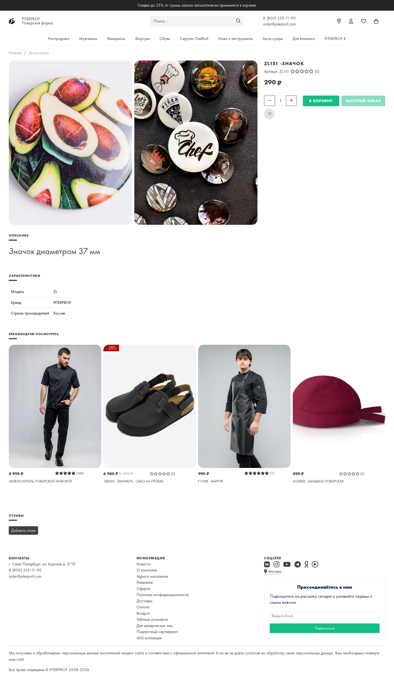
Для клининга (303, 38)
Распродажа (58, 38)
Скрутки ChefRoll (194, 38)
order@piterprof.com (279, 24)
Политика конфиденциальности (163, 594)
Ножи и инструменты (235, 38)
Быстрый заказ (363, 100)
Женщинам (116, 38)
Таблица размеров (152, 619)
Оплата (143, 607)
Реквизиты (145, 582)
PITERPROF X (335, 38)
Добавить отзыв (23, 530)
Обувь (165, 38)
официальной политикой (193, 653)
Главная (15, 53)
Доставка (144, 601)
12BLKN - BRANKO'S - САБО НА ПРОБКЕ (133, 481)
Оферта (143, 588)
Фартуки (142, 38)
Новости (143, 564)
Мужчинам (88, 38)
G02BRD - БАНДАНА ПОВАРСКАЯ (318, 481)
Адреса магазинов (152, 576)
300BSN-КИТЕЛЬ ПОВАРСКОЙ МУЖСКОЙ (40, 481)
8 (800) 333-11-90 (279, 18)
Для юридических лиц (154, 625)
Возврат (143, 613)
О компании (147, 570)
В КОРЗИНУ (321, 100)
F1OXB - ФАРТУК (210, 481)
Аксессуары (272, 38)
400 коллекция (149, 638)
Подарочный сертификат (157, 631)
